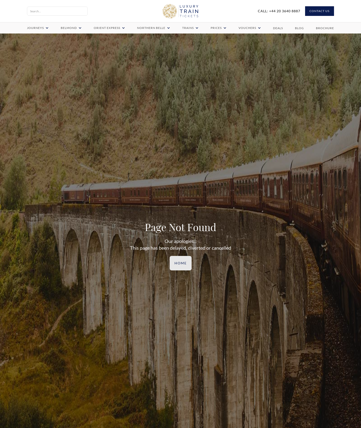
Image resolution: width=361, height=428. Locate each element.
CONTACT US (319, 11)
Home (180, 263)
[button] (38, 28)
